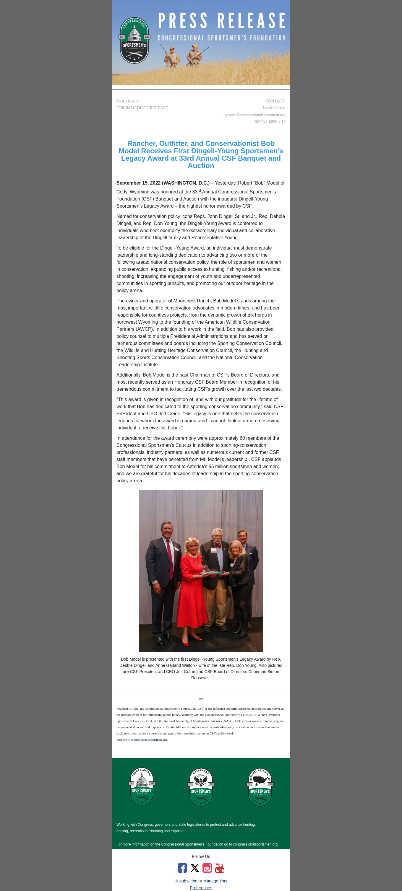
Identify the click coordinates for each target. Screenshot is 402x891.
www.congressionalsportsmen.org (145, 739)
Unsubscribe (185, 881)
